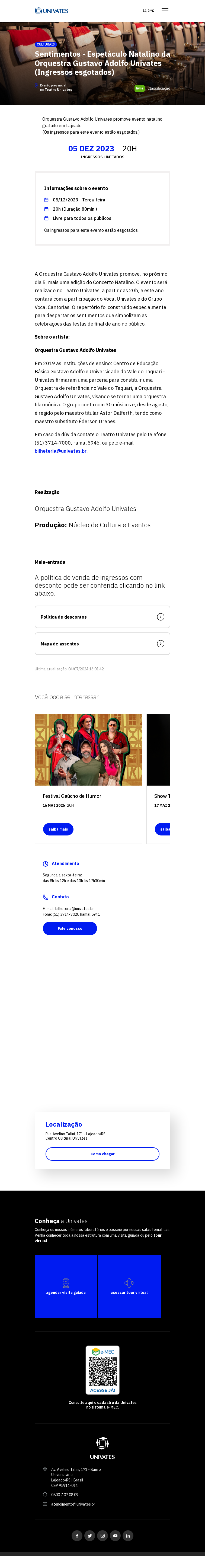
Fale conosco (70, 928)
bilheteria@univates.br (61, 451)
